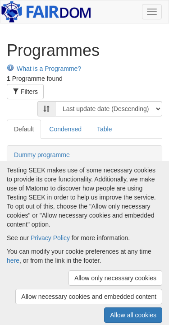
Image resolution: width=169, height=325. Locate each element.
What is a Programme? (44, 68)
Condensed (65, 129)
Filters (25, 91)
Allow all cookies (133, 315)
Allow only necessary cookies (115, 278)
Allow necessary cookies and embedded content (88, 296)
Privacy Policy (50, 237)
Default (24, 129)
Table (104, 129)
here (13, 260)
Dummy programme (42, 154)
